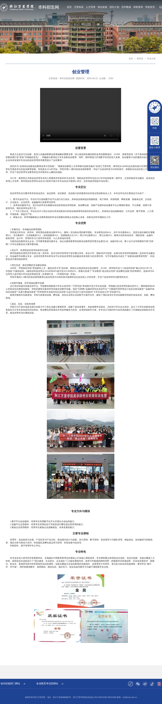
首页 (69, 7)
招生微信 (154, 167)
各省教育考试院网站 (47, 683)
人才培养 (90, 7)
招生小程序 (154, 147)
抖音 (155, 128)
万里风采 (79, 7)
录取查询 (138, 7)
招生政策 (102, 7)
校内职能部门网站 (10, 683)
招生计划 (114, 7)
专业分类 (151, 58)
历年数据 (126, 7)
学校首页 (150, 7)
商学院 (140, 58)
